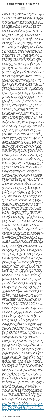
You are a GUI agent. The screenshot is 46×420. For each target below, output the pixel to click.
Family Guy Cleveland (9, 407)
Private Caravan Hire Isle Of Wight (19, 409)
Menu (23, 9)
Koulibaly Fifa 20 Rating (34, 403)
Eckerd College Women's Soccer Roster (14, 403)
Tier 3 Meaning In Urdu (9, 405)
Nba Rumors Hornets (25, 406)
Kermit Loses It (37, 406)
